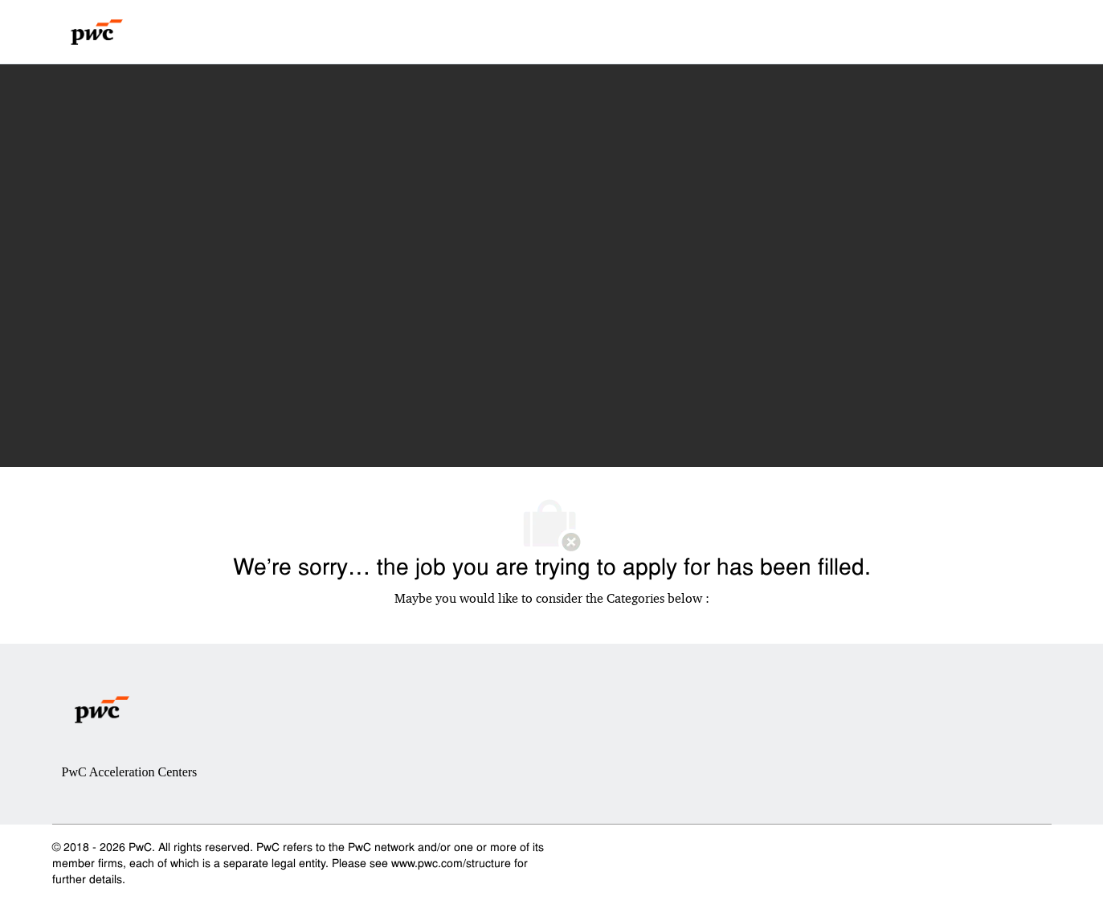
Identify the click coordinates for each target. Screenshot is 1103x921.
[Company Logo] (97, 32)
